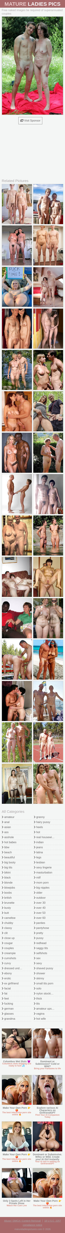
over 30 (40, 902)
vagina (39, 1013)
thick (38, 998)
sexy (38, 963)
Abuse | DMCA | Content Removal (22, 1220)
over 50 (40, 912)
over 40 (40, 907)
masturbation (43, 872)
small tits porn (43, 983)
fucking (7, 1003)
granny (39, 817)
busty (6, 907)
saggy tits (41, 948)
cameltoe (8, 917)
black (6, 877)
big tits (7, 867)
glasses (8, 1013)
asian (6, 827)
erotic (6, 978)
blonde (7, 882)
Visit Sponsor (30, 120)
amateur (8, 817)
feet (5, 998)
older (38, 892)
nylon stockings (44, 993)
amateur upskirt (44, 1008)
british (7, 897)
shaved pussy (43, 968)
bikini (6, 872)
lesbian (39, 862)
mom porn (41, 882)
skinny (39, 978)
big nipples (42, 887)
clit (5, 933)
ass (5, 832)
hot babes (9, 842)
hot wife (40, 1018)
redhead (40, 943)
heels (38, 827)
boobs (7, 892)
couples (8, 948)
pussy (39, 938)
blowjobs (8, 887)
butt (5, 912)
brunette (8, 902)
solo (37, 988)
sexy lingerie (43, 867)
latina (38, 852)
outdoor (40, 897)
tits (37, 1003)
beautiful (8, 857)
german (8, 1008)
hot (37, 832)
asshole (8, 837)
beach (7, 852)
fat (4, 993)
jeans (38, 847)
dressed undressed (15, 968)
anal (6, 822)
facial (6, 988)
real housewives (45, 837)
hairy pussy (42, 822)
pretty (38, 933)
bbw (5, 847)
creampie (9, 953)
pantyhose (41, 927)
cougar (7, 943)
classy (7, 927)
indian (39, 842)
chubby (7, 922)
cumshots (9, 958)
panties (39, 922)
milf (37, 877)
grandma (8, 1018)
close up (8, 938)
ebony (7, 973)
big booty (8, 862)
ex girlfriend (10, 983)
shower (39, 973)
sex (37, 958)
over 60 (40, 917)
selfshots (40, 953)
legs (37, 857)
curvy (6, 963)
